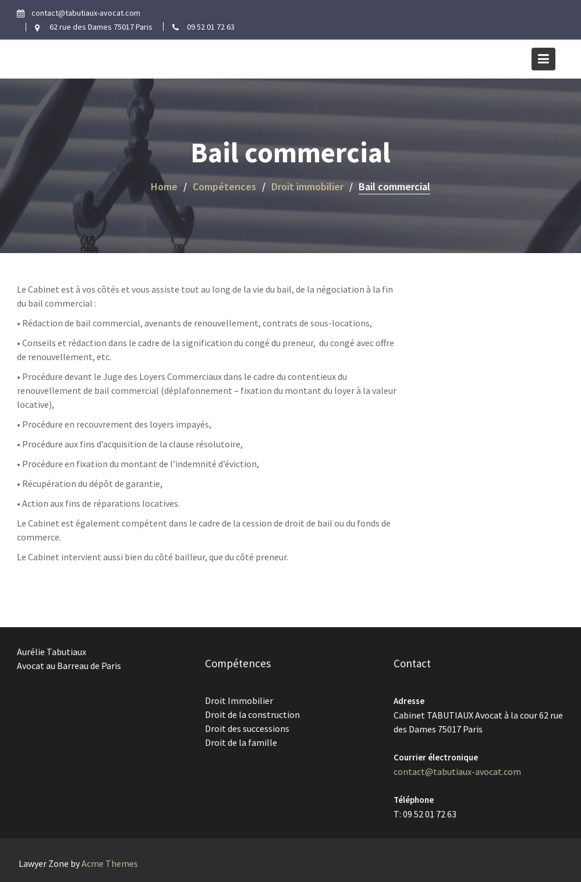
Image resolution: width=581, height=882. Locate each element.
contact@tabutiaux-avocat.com (457, 771)
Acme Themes (110, 863)
